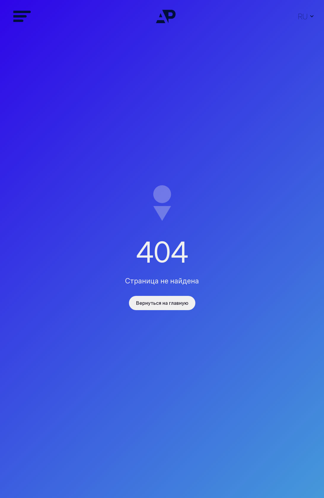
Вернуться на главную (162, 303)
